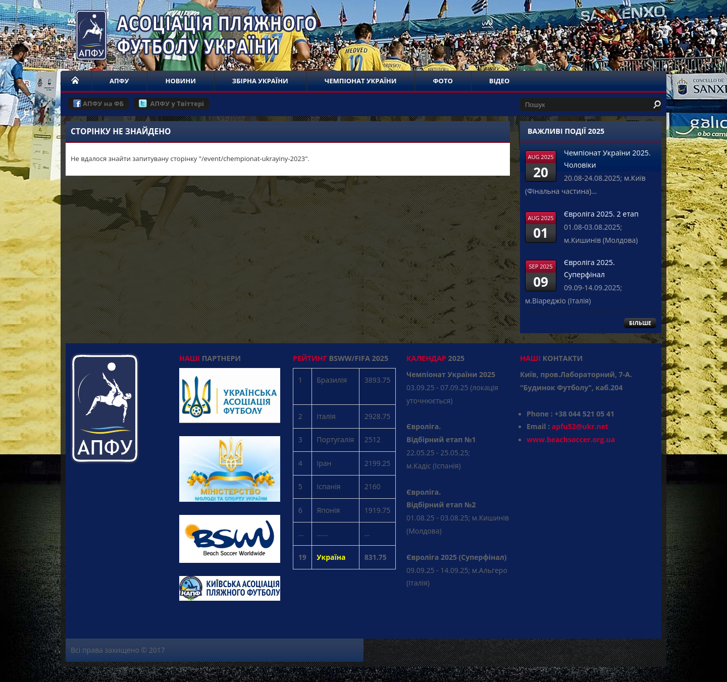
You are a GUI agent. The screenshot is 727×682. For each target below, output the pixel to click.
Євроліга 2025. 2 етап (601, 214)
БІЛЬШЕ (640, 323)
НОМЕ (76, 81)
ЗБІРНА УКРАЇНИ (260, 80)
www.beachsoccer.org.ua (571, 439)
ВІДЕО (499, 80)
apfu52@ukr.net (580, 426)
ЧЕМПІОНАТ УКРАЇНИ (361, 80)
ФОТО (442, 80)
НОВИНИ (180, 80)
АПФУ (119, 80)
